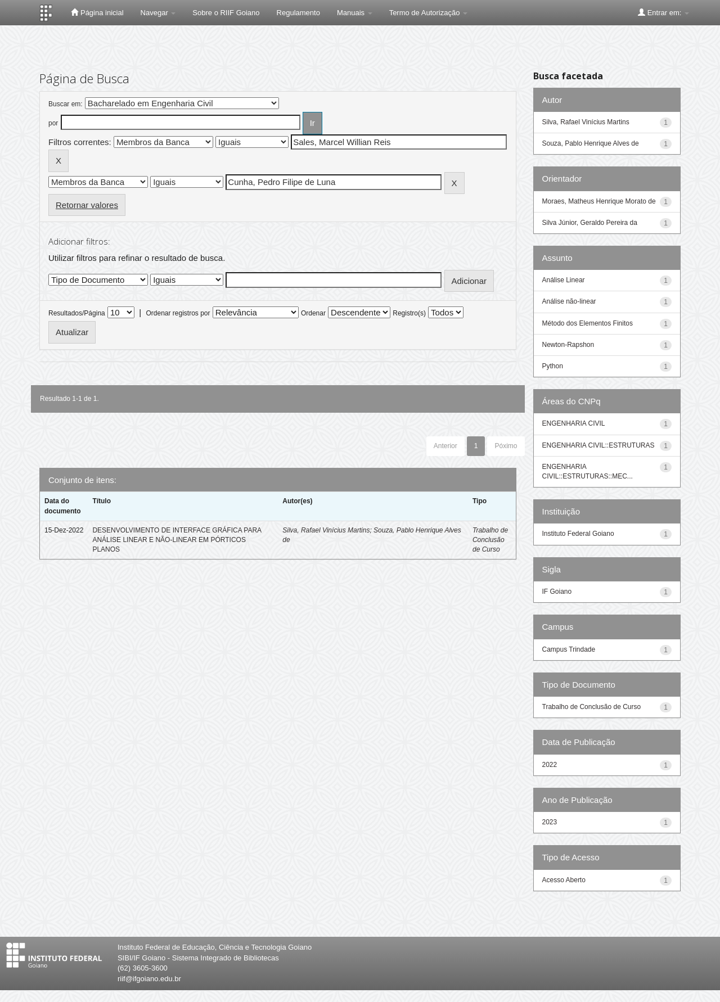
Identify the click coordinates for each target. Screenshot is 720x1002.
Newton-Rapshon (568, 345)
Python (552, 366)
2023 (549, 822)
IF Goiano (557, 591)
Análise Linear (563, 280)
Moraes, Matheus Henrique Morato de (599, 201)
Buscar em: (65, 104)
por (53, 123)
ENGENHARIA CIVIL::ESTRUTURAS (598, 445)
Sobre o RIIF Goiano (225, 12)
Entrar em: (663, 12)
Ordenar (313, 313)
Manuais (354, 12)
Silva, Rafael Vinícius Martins (326, 530)
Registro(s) (409, 313)
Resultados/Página (76, 313)
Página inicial (97, 12)
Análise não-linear (569, 301)
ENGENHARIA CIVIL (573, 423)
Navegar (158, 12)
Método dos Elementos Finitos (587, 323)
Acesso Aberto (564, 880)
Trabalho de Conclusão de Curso (490, 539)
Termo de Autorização (428, 12)
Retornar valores (87, 205)
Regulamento (298, 12)
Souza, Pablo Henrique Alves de (590, 143)
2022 (549, 765)
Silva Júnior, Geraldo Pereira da (589, 223)
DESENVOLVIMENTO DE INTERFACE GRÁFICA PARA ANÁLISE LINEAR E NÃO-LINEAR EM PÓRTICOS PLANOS (176, 539)
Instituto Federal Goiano (578, 534)
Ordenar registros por (178, 313)
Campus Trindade (569, 649)
